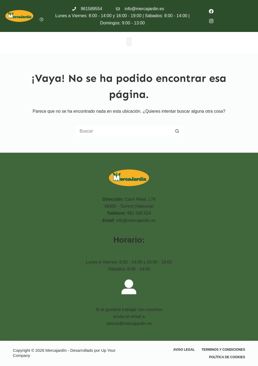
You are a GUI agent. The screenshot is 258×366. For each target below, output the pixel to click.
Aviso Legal (184, 350)
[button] (129, 41)
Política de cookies (227, 357)
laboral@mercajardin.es (129, 323)
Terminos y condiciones (223, 350)
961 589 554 (139, 213)
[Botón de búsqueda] (177, 131)
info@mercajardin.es (136, 220)
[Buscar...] (123, 131)
